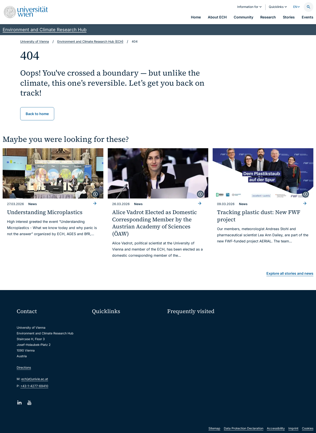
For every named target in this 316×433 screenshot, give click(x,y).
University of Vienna (34, 41)
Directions (24, 367)
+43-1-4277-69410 (34, 386)
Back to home (37, 114)
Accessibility (276, 428)
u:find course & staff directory (116, 349)
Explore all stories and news (289, 273)
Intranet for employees (111, 359)
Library (100, 368)
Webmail (101, 331)
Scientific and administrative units (119, 377)
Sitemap (214, 428)
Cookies (307, 428)
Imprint (293, 428)
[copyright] (95, 194)
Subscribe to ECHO (188, 345)
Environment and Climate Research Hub (44, 29)
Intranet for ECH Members (262, 323)
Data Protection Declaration (243, 428)
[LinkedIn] (19, 402)
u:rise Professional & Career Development (124, 386)
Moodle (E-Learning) (109, 322)
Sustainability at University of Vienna (196, 331)
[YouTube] (29, 402)
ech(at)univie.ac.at (34, 379)
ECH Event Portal (182, 323)
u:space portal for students (114, 340)
